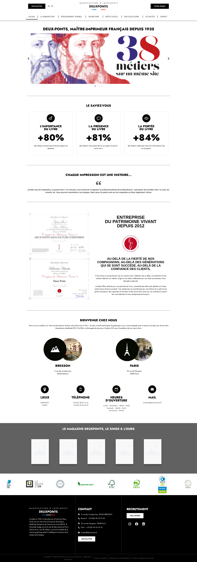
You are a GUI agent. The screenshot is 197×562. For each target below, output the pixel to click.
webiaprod (68, 559)
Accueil (32, 16)
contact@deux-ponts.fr (152, 403)
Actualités (150, 16)
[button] (28, 58)
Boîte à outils (112, 16)
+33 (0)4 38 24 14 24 (80, 403)
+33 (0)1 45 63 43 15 (80, 405)
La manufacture (48, 16)
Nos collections (132, 16)
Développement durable (72, 16)
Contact (164, 16)
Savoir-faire (94, 16)
